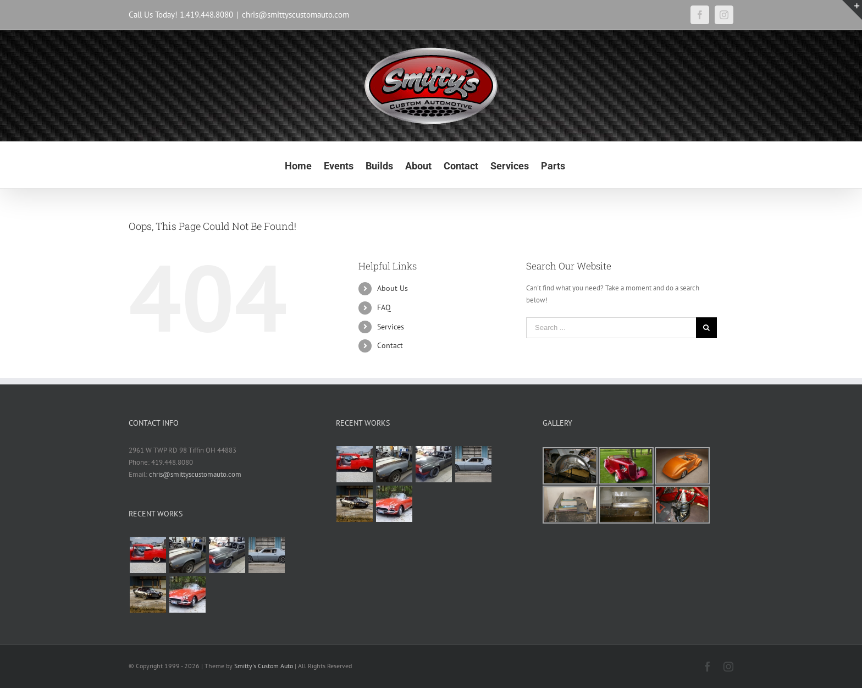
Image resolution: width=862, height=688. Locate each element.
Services (390, 327)
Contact (390, 345)
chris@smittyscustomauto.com (295, 14)
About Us (392, 288)
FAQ (384, 307)
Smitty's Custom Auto (263, 666)
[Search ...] (611, 327)
